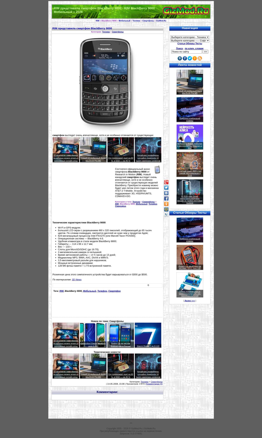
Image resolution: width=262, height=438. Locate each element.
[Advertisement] (83, 193)
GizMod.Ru (161, 21)
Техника (136, 21)
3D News (77, 279)
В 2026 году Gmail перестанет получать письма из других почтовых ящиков (190, 199)
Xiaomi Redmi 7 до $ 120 (148, 346)
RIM (97, 21)
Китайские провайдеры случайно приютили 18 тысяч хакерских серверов (148, 158)
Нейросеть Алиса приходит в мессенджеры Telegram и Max (189, 146)
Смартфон (120, 206)
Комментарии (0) (154, 384)
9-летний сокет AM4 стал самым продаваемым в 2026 (189, 173)
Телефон (152, 204)
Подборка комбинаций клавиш (189, 119)
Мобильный (124, 21)
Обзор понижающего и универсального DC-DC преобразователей (190, 293)
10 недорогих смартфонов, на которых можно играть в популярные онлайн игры (65, 158)
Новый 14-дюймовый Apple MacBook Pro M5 (190, 92)
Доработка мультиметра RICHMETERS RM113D (189, 267)
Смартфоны (148, 21)
